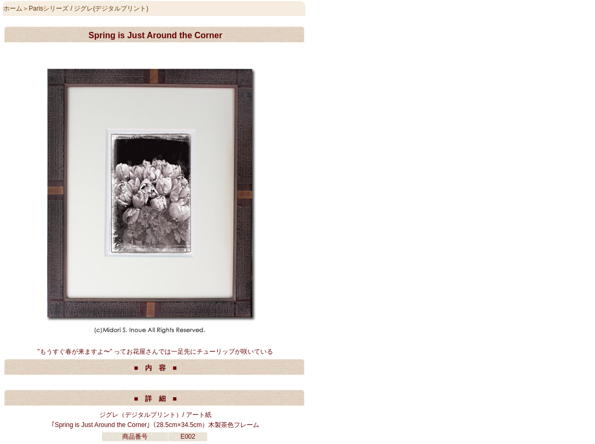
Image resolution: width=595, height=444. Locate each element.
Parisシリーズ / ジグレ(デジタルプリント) (88, 8)
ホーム (12, 8)
